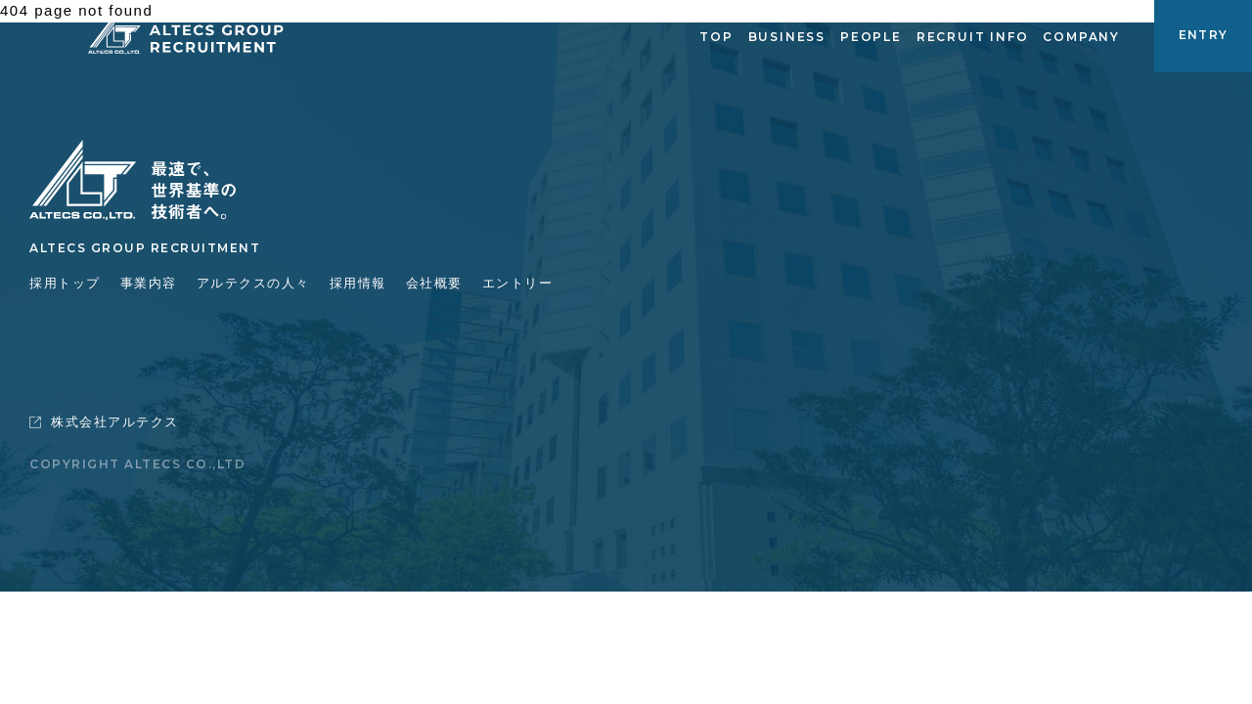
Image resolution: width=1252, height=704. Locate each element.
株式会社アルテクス (104, 422)
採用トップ (65, 283)
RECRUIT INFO (973, 36)
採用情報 (358, 283)
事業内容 (148, 283)
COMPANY (1081, 36)
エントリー (518, 283)
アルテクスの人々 (253, 283)
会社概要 (434, 283)
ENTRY (1203, 34)
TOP (716, 36)
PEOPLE (871, 36)
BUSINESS (787, 36)
